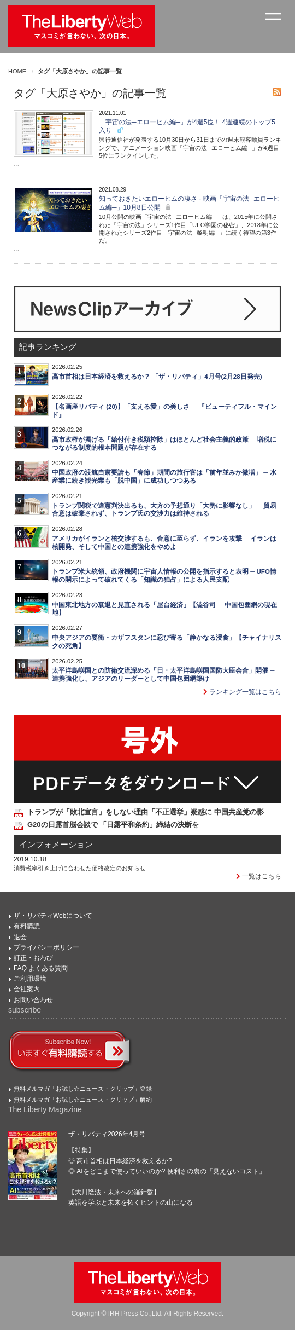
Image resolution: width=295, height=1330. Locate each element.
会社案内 (27, 989)
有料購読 (27, 926)
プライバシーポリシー (46, 947)
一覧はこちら (258, 876)
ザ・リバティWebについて (53, 916)
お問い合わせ (33, 1000)
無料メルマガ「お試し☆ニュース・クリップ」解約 (83, 1099)
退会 (20, 937)
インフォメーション (56, 844)
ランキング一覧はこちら (242, 692)
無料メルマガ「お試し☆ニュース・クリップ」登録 (83, 1088)
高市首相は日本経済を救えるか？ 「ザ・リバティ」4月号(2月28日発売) (157, 376)
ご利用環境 (30, 978)
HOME (17, 71)
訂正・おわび (33, 958)
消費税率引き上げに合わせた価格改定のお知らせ (80, 868)
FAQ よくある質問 (41, 968)
